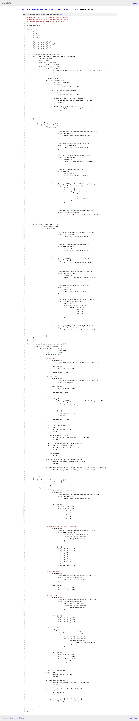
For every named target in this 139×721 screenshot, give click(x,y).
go (23, 9)
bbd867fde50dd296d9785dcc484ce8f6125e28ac (49, 9)
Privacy (17, 718)
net (27, 9)
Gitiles (12, 718)
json (135, 718)
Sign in (135, 3)
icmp (75, 9)
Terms (22, 718)
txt (131, 718)
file (61, 14)
